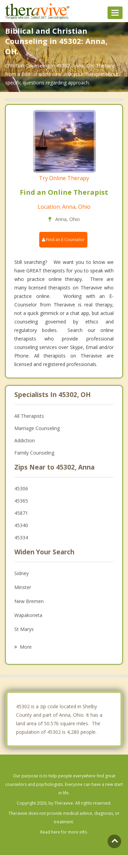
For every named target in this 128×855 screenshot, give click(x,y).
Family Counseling (34, 452)
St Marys (24, 629)
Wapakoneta (28, 615)
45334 (21, 537)
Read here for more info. (64, 832)
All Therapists (29, 416)
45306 (21, 488)
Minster (22, 587)
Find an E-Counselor (63, 239)
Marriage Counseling (37, 428)
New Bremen (29, 601)
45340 (21, 525)
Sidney (21, 573)
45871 (21, 513)
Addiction (24, 440)
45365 (21, 500)
